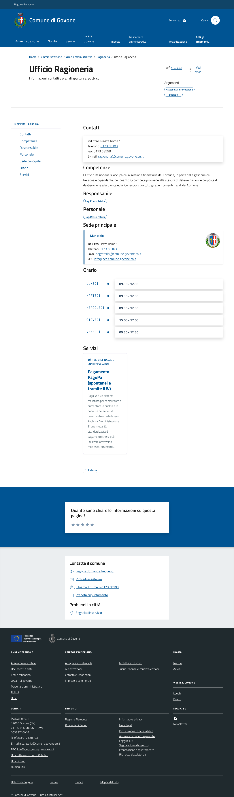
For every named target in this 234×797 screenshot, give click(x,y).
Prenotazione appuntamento (136, 750)
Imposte (115, 41)
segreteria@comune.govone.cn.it (118, 253)
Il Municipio (96, 235)
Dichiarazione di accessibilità (136, 731)
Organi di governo (21, 680)
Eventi (177, 699)
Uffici (14, 698)
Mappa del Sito (109, 782)
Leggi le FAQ (126, 741)
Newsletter (180, 724)
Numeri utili (18, 767)
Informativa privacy (131, 719)
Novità (52, 41)
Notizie (177, 663)
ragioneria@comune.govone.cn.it (121, 156)
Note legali (125, 725)
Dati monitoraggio (22, 782)
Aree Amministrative (79, 57)
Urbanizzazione (178, 41)
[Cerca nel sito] (214, 20)
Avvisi (176, 669)
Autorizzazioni (73, 669)
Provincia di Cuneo (76, 725)
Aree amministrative (23, 663)
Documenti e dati (21, 669)
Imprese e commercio (78, 680)
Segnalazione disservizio (133, 745)
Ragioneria (103, 57)
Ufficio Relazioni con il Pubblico (29, 755)
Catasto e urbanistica (78, 675)
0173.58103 (109, 146)
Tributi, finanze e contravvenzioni (101, 362)
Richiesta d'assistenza (132, 754)
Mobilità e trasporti (130, 663)
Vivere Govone (89, 39)
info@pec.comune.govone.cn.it (115, 258)
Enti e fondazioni (21, 675)
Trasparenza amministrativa (137, 39)
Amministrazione (27, 41)
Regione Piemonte (24, 4)
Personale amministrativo (26, 686)
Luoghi (177, 693)
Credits (79, 782)
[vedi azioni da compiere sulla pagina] (196, 69)
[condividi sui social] (173, 68)
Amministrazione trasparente (137, 736)
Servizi (70, 41)
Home (32, 57)
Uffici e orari (18, 761)
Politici (15, 692)
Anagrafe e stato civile (78, 663)
